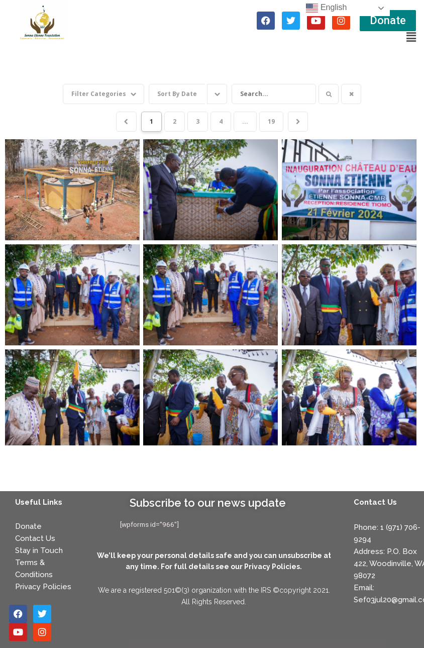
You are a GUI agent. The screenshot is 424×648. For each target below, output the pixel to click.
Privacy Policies (43, 584)
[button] (410, 37)
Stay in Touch (39, 548)
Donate (28, 524)
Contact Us (35, 536)
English (326, 8)
